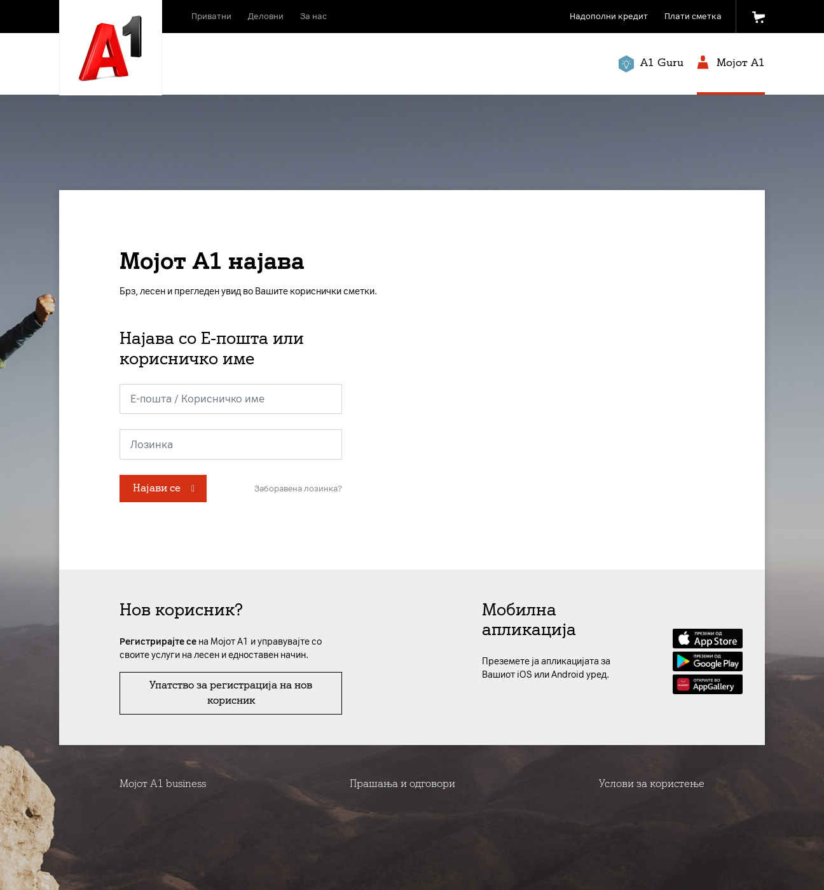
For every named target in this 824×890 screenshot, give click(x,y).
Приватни (211, 16)
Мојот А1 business (163, 783)
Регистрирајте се (158, 641)
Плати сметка (693, 16)
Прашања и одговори (402, 783)
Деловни (266, 16)
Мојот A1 (731, 63)
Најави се (157, 488)
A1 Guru (651, 63)
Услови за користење (651, 783)
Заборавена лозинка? (298, 488)
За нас (313, 16)
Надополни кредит (609, 16)
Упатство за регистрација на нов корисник (230, 692)
